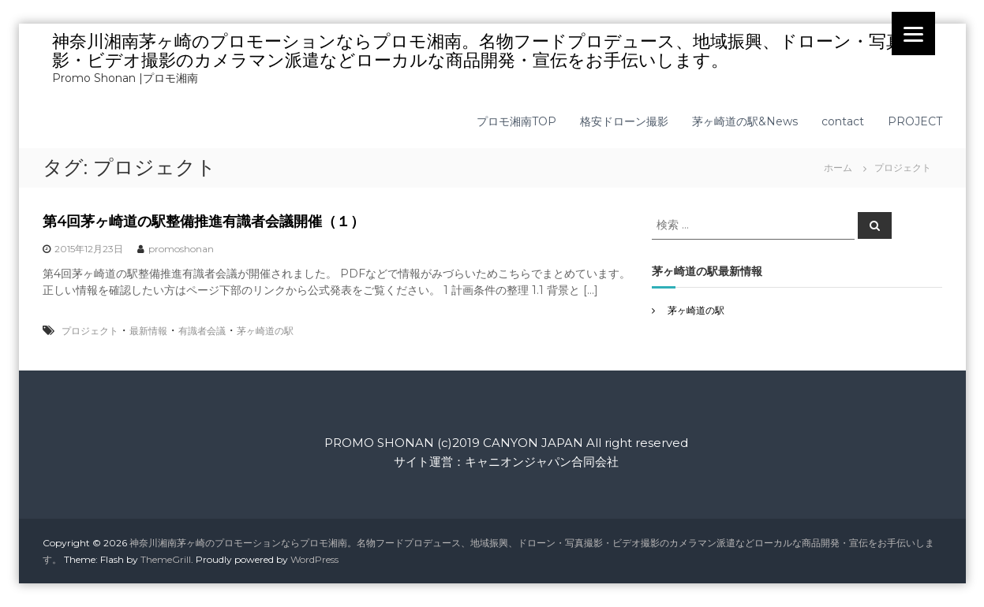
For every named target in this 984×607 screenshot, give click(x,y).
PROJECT (915, 121)
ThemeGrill (165, 559)
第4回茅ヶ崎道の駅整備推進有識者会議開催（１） (204, 221)
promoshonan (181, 249)
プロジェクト (90, 331)
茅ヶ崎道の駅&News (745, 121)
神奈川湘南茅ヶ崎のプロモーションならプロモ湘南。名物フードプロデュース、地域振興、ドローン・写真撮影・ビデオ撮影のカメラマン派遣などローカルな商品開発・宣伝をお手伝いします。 (486, 51)
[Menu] (913, 33)
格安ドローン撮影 (624, 121)
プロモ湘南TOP (516, 121)
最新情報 (148, 331)
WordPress (314, 559)
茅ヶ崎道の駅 (265, 331)
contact (842, 121)
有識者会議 (202, 331)
